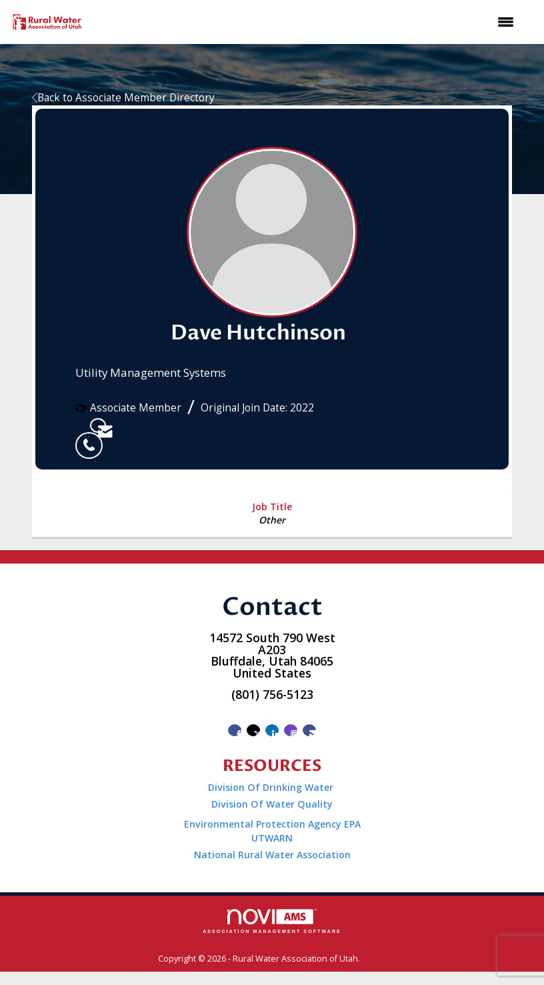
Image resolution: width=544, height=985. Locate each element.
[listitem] (82, 425)
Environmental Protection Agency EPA (272, 824)
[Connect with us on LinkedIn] (272, 730)
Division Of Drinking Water (272, 787)
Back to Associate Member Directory (123, 98)
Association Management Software (272, 921)
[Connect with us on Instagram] (291, 730)
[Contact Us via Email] (309, 730)
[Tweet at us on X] (253, 730)
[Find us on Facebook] (235, 730)
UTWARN (272, 838)
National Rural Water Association (272, 854)
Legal (374, 958)
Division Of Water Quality (272, 804)
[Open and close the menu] (307, 22)
